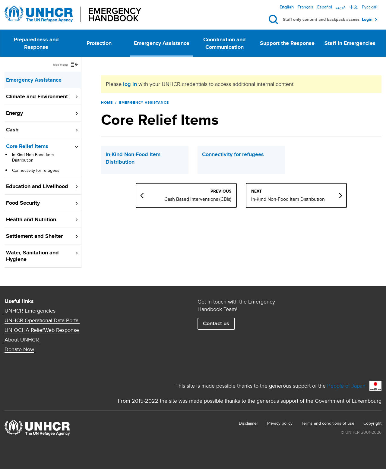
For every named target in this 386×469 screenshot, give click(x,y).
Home (107, 102)
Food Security (23, 203)
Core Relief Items (27, 146)
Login (367, 19)
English (287, 7)
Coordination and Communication (224, 43)
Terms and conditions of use (328, 423)
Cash (12, 129)
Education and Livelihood (37, 186)
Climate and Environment (37, 96)
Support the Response (287, 43)
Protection (99, 43)
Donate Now (19, 349)
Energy (14, 113)
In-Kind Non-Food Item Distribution (33, 157)
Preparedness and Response (36, 43)
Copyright (372, 423)
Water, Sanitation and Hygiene (32, 256)
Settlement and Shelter (34, 236)
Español (324, 7)
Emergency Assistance (161, 43)
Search (274, 19)
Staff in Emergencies (349, 43)
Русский (370, 7)
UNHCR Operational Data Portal (42, 320)
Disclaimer (248, 423)
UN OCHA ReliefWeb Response (42, 330)
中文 (354, 7)
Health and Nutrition (31, 219)
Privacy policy (280, 423)
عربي (341, 7)
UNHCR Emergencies (30, 310)
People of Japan (346, 385)
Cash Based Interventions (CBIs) (197, 199)
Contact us (216, 323)
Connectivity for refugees (35, 170)
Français (305, 7)
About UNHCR (22, 339)
